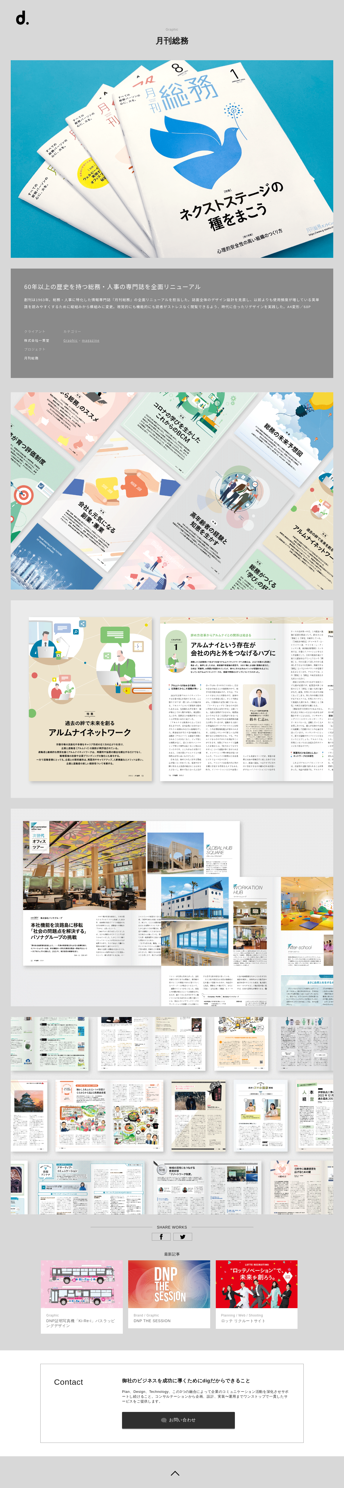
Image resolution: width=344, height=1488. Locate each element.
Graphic (70, 340)
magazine (90, 340)
